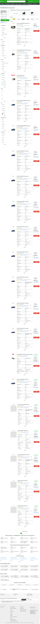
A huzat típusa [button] (3, 25)
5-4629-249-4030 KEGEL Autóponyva (25, 304)
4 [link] (25, 534)
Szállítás (11, 616)
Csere (11, 613)
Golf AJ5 (11, 561)
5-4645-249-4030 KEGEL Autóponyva (25, 177)
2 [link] (22, 534)
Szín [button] (1, 102)
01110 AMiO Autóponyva (25, 76)
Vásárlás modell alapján (23, 610)
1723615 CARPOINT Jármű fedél (22, 431)
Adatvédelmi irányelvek (13, 609)
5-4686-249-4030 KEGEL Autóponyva (25, 329)
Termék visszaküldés (13, 620)
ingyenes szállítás (36, 388)
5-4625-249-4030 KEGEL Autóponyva (25, 152)
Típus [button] (2, 39)
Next (38, 13)
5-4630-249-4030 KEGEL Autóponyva (25, 381)
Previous (10, 13)
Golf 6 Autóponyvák (22, 558)
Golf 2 (1, 561)
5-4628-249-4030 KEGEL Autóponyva (25, 252)
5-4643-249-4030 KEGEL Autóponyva (25, 227)
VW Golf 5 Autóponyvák (13, 558)
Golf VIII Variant (32, 561)
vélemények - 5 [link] (22, 26)
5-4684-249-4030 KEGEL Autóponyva (25, 278)
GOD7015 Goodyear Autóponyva (25, 482)
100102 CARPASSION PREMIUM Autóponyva (25, 126)
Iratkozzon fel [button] (23, 600)
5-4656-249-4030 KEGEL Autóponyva (25, 456)
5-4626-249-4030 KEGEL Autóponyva (25, 202)
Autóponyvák (17, 5)
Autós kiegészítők (7, 5)
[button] (24, 1)
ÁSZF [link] (11, 610)
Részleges (3, 41)
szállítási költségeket (35, 53)
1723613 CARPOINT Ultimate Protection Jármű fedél (25, 355)
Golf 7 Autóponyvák (32, 558)
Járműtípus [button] (2, 73)
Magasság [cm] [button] (3, 117)
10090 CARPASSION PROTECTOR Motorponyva (25, 51)
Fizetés (11, 619)
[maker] (5, 14)
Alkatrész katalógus (2, 5)
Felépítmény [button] (3, 45)
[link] (36, 1)
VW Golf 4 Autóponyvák (3, 558)
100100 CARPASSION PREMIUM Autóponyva (25, 101)
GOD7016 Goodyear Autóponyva (25, 507)
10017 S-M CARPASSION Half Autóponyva (25, 24)
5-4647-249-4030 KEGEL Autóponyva (25, 406)
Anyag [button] (2, 59)
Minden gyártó (22, 609)
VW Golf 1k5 (21, 561)
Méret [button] (2, 88)
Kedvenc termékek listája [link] (13, 617)
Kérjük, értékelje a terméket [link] (23, 53)
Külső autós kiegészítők (13, 5)
